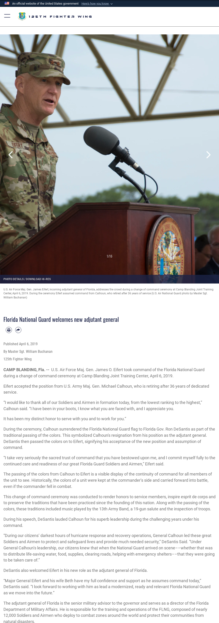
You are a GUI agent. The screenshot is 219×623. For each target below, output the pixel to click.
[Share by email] (18, 330)
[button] (97, 3)
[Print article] (9, 330)
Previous (11, 154)
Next (208, 154)
